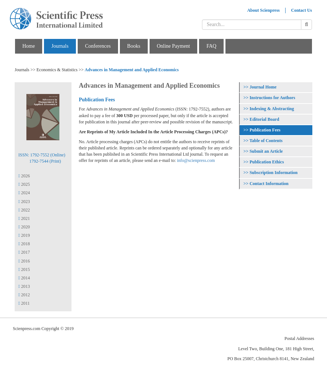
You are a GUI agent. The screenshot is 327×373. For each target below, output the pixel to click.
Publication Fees (265, 130)
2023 (24, 201)
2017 (24, 252)
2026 (24, 175)
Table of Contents (265, 140)
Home (28, 46)
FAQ (211, 46)
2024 (24, 192)
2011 (24, 303)
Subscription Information (274, 172)
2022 (24, 210)
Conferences (98, 46)
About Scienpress (263, 10)
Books (133, 46)
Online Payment (173, 46)
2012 (24, 294)
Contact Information (269, 183)
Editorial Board (264, 119)
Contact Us (301, 10)
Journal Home (263, 87)
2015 (24, 269)
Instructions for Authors (272, 97)
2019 (24, 235)
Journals (60, 46)
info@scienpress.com (196, 160)
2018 (24, 243)
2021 (24, 218)
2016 (24, 261)
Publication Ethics (267, 161)
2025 (24, 184)
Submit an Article (266, 151)
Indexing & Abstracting (272, 108)
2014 (24, 277)
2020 (24, 226)
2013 (24, 286)
